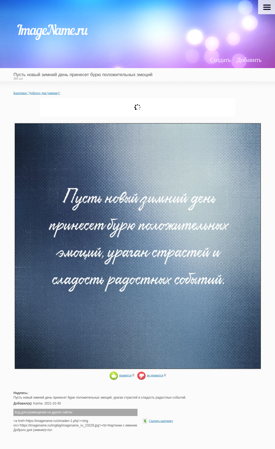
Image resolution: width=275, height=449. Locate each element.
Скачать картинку (161, 421)
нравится (120, 375)
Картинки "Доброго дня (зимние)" (36, 93)
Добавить (249, 60)
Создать (220, 60)
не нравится (150, 375)
